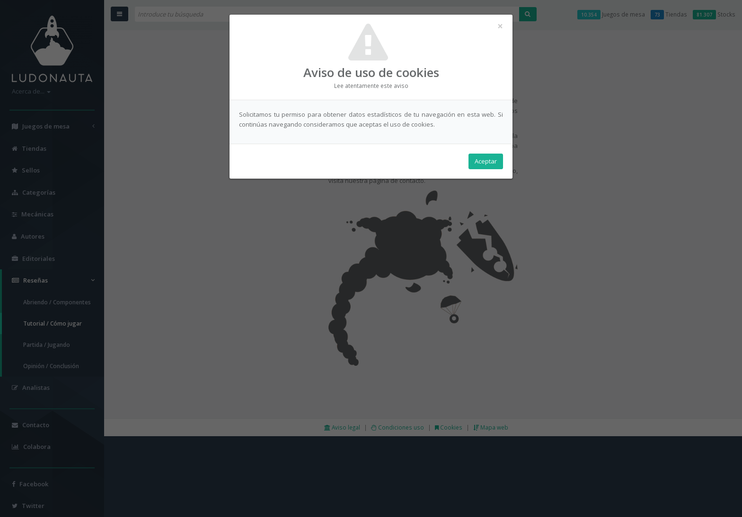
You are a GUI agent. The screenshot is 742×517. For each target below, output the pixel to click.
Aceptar (486, 161)
